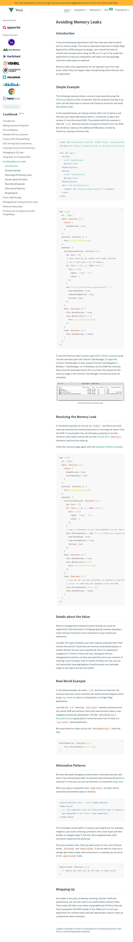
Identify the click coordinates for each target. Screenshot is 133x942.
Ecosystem (79, 9)
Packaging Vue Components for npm (20, 201)
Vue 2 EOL (113, 2)
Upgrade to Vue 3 (80, 2)
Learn (66, 9)
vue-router (67, 697)
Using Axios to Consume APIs (17, 156)
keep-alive (118, 781)
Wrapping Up (11, 192)
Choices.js (61, 99)
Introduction (9, 120)
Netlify (86, 931)
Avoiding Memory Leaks (14, 161)
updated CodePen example (109, 446)
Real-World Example (15, 183)
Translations (121, 9)
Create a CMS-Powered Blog (16, 138)
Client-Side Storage (12, 197)
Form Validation (10, 129)
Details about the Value (16, 179)
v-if (95, 116)
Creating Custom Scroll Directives (19, 147)
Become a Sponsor (12, 107)
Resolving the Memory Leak (18, 174)
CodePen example (108, 355)
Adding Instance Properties (16, 125)
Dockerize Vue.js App (12, 206)
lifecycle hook (63, 718)
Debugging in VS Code (13, 152)
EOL (108, 9)
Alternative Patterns (15, 188)
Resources (95, 9)
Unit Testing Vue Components (17, 143)
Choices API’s (103, 436)
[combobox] (44, 10)
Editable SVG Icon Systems (15, 134)
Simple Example (13, 170)
